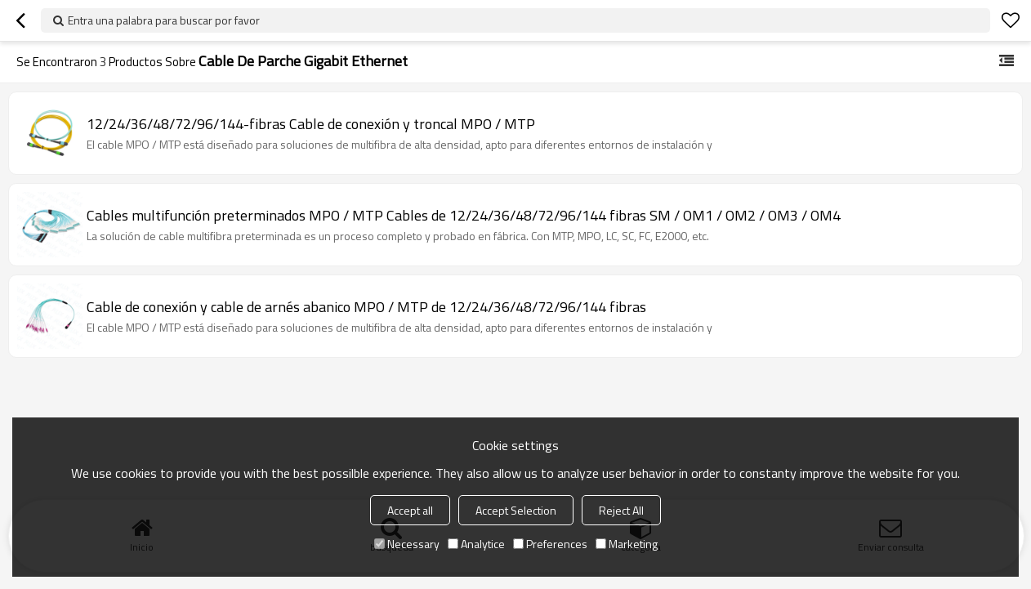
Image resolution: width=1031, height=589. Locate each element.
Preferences (550, 543)
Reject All (621, 510)
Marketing (627, 543)
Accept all (410, 510)
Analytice (476, 543)
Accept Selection (515, 510)
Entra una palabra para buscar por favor (164, 20)
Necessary (407, 543)
